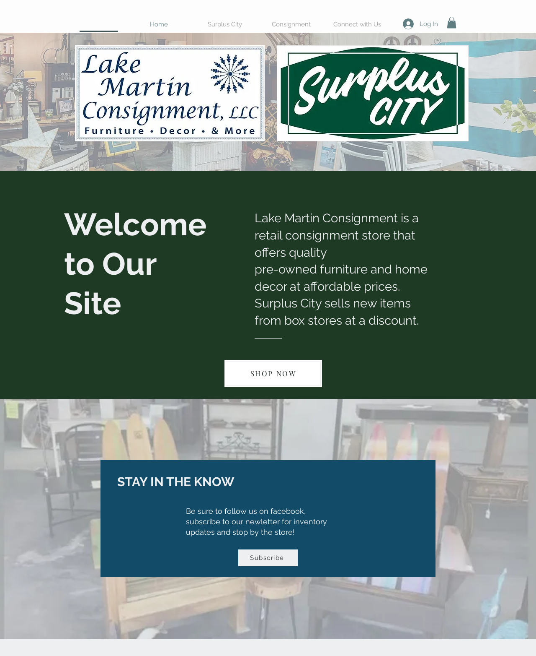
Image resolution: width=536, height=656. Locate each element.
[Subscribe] (268, 557)
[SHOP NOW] (273, 373)
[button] (451, 22)
